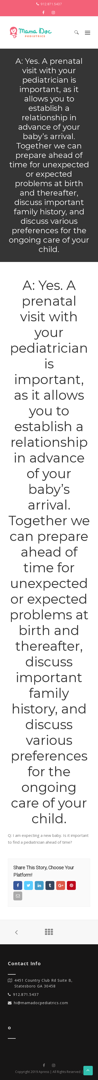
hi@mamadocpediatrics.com (41, 1002)
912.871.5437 (51, 4)
